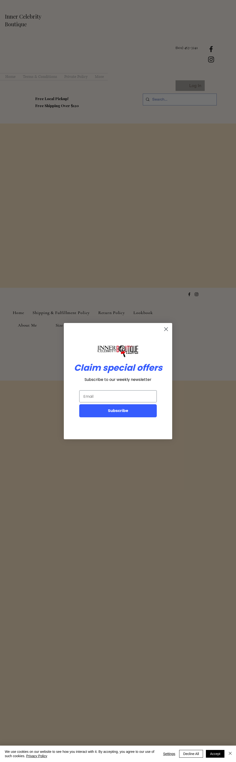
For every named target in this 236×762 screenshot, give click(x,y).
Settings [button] (169, 754)
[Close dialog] (166, 329)
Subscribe (118, 410)
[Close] (230, 753)
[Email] (118, 396)
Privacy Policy (36, 756)
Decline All (191, 754)
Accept (215, 754)
